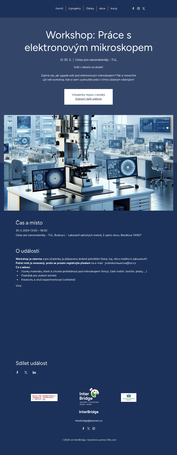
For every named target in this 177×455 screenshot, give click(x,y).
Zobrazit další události (88, 98)
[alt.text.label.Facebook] (133, 8)
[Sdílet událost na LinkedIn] (34, 372)
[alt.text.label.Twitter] (143, 8)
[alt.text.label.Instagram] (138, 8)
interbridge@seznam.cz (88, 420)
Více (18, 285)
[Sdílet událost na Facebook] (17, 372)
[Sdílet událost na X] (25, 372)
